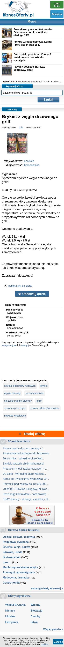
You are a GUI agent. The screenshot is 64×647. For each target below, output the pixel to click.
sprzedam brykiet (34, 393)
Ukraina (10, 616)
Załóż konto (57, 4)
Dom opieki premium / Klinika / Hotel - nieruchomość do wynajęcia (32, 57)
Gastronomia (11, 582)
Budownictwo (11, 557)
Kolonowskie (31, 165)
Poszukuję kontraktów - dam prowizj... (26, 494)
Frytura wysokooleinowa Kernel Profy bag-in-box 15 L (32, 43)
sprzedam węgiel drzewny (18, 400)
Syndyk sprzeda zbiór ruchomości (23, 463)
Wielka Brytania (15, 604)
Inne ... (7, 562)
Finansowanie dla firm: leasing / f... (24, 448)
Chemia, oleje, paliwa (16, 547)
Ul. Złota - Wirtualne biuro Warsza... (24, 473)
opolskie (29, 161)
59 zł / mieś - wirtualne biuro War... (24, 458)
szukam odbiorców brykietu (44, 408)
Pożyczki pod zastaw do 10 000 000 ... (26, 483)
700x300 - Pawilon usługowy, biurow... (26, 489)
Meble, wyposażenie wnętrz (20, 567)
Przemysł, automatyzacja (19, 572)
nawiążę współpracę (15, 415)
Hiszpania (11, 622)
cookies (44, 644)
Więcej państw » (53, 629)
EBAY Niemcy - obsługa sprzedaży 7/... (26, 499)
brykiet (43, 385)
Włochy (35, 604)
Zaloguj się (57, 14)
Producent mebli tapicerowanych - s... (25, 468)
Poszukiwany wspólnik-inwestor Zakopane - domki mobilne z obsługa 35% (33, 32)
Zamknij (58, 642)
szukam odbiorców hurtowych (20, 385)
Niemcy (10, 610)
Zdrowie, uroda (12, 552)
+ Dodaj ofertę (32, 434)
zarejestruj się (9, 345)
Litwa (34, 622)
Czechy (35, 616)
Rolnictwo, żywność (16, 541)
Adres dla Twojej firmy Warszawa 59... (26, 478)
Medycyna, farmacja (16, 577)
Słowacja (36, 610)
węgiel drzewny (12, 393)
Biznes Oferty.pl (21, 81)
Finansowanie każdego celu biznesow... (27, 453)
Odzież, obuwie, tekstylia (19, 536)
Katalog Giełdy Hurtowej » (47, 588)
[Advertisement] (32, 362)
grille (39, 400)
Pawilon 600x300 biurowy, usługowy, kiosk (29, 68)
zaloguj (25, 345)
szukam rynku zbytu (14, 408)
